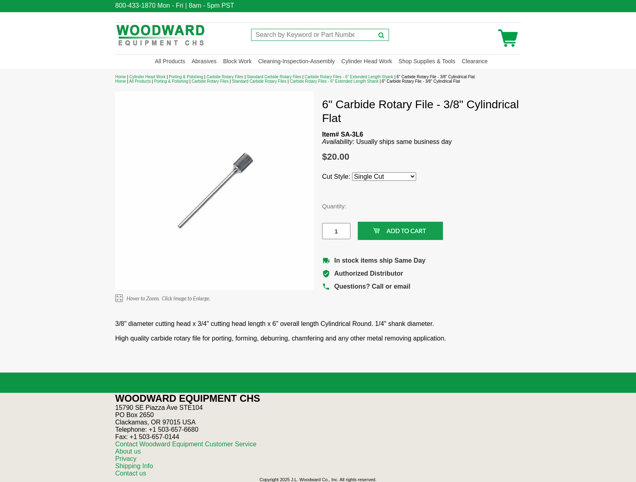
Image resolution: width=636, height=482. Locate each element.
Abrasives (203, 61)
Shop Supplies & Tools (427, 61)
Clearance (475, 61)
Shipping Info (134, 466)
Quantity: (330, 206)
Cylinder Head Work (367, 61)
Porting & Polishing (186, 77)
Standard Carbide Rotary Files (274, 77)
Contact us (130, 473)
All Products (170, 61)
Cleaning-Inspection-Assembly (296, 61)
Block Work (237, 61)
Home (120, 77)
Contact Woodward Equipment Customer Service (185, 444)
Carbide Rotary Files (224, 77)
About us (128, 451)
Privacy (125, 458)
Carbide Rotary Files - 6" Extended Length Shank (349, 77)
